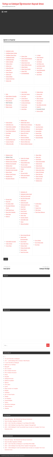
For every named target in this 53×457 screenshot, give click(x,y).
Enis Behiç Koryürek (41, 104)
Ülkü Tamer (38, 210)
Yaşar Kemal (23, 241)
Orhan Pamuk (39, 165)
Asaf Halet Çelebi (41, 66)
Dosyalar (7, 376)
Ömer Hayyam (39, 174)
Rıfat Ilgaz (8, 214)
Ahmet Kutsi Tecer (25, 62)
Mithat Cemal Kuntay (11, 174)
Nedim (22, 169)
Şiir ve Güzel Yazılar (10, 394)
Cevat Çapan (24, 104)
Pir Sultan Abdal (9, 203)
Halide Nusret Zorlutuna (26, 124)
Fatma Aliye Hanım (10, 129)
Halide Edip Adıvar (25, 122)
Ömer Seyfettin (39, 176)
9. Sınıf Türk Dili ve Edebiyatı (12, 362)
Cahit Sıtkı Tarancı (25, 94)
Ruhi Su (8, 216)
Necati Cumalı (24, 164)
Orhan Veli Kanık (40, 172)
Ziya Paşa (37, 244)
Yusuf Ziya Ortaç (24, 252)
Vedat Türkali (9, 243)
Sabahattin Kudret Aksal (26, 194)
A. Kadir (39, 55)
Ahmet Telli (24, 71)
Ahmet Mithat (9, 76)
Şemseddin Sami (24, 219)
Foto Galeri (7, 384)
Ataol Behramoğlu (41, 70)
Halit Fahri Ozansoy (25, 129)
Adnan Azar (8, 66)
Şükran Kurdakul (24, 224)
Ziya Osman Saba (39, 242)
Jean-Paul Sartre (39, 127)
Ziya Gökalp (38, 240)
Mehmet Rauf (9, 165)
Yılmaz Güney (24, 245)
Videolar (7, 408)
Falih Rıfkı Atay (9, 124)
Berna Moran (9, 100)
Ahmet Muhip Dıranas (26, 64)
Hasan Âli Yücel (24, 133)
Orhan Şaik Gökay (40, 170)
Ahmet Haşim (24, 60)
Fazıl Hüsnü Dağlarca (11, 131)
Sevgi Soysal (24, 211)
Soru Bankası (8, 398)
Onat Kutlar (38, 159)
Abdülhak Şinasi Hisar (11, 55)
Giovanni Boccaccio (10, 139)
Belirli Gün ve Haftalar (10, 364)
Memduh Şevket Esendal (11, 170)
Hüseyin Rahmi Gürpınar (26, 143)
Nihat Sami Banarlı (25, 175)
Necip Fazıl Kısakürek (26, 166)
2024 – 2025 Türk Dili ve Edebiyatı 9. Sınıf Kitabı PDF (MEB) (19, 423)
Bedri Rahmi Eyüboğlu (11, 96)
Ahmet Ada (8, 80)
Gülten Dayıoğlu (10, 143)
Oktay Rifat (38, 155)
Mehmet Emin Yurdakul (11, 161)
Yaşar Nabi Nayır (24, 243)
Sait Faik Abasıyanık (25, 198)
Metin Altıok (9, 172)
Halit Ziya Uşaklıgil (25, 131)
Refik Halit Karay (10, 210)
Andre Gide (39, 59)
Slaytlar (6, 396)
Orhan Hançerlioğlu (40, 161)
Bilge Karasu (9, 104)
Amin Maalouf (40, 57)
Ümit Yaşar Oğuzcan (40, 212)
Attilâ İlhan (39, 72)
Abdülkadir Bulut (10, 59)
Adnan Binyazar (9, 68)
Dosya (6, 374)
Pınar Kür (8, 201)
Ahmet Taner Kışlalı (26, 69)
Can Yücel (23, 96)
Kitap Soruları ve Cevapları (11, 388)
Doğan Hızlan (40, 92)
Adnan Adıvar (9, 63)
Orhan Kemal (39, 163)
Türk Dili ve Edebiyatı (10, 404)
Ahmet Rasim (24, 67)
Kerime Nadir (39, 135)
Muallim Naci (9, 176)
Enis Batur (39, 102)
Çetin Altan (23, 109)
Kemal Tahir (38, 133)
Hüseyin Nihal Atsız (25, 141)
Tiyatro (6, 402)
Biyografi (7, 366)
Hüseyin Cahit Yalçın (25, 139)
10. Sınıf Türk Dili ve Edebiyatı (12, 358)
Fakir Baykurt (9, 122)
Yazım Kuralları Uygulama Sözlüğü (13, 421)
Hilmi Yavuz (24, 135)
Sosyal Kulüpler (8, 400)
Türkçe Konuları (8, 406)
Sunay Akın (23, 215)
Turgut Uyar (38, 208)
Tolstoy (37, 205)
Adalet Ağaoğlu (9, 61)
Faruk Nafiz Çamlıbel (11, 126)
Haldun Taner (24, 120)
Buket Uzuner (9, 107)
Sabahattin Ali (24, 192)
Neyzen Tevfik (24, 173)
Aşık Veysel (39, 68)
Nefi (22, 171)
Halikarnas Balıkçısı (25, 126)
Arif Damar (39, 61)
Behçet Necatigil (10, 98)
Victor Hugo (9, 245)
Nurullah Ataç (24, 177)
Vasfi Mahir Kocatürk (11, 241)
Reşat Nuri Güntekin (10, 212)
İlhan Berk (38, 124)
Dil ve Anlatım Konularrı (11, 372)
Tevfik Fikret (38, 203)
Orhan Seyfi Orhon (40, 168)
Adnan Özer (8, 70)
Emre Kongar (40, 100)
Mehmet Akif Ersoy (10, 159)
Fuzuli (7, 137)
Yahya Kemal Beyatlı (25, 235)
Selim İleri (23, 207)
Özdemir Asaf (39, 178)
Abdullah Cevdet (10, 51)
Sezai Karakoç (24, 213)
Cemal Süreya (24, 98)
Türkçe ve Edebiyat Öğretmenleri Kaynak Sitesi (24, 3)
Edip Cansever (40, 98)
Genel (5, 259)
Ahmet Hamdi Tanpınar (26, 58)
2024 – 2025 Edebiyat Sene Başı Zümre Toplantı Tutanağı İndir (20, 425)
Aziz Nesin (39, 74)
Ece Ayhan (39, 96)
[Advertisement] (26, 25)
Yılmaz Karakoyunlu (25, 248)
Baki (7, 94)
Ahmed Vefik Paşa (10, 78)
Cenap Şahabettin (25, 100)
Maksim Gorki (9, 155)
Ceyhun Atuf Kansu (25, 102)
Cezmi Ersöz (24, 107)
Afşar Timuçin (9, 72)
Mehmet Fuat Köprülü (11, 163)
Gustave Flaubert (10, 141)
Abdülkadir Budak (10, 57)
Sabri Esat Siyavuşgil (25, 196)
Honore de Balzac (25, 137)
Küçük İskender (39, 137)
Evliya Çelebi (40, 111)
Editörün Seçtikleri (9, 380)
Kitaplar (7, 390)
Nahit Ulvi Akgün (25, 158)
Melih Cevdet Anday (10, 168)
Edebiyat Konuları (9, 378)
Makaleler (7, 392)
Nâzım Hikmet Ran (25, 162)
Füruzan (8, 135)
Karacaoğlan (38, 131)
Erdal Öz (39, 107)
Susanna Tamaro (24, 217)
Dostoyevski (39, 94)
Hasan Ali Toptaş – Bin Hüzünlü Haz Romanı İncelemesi (18, 419)
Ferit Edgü (8, 133)
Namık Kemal (24, 160)
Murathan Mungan (10, 178)
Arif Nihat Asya (40, 63)
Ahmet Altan (24, 56)
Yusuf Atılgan (24, 250)
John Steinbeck (39, 129)
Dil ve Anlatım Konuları (10, 370)
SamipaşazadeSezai (25, 204)
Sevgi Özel (23, 209)
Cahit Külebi (24, 92)
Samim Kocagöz (24, 202)
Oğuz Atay (38, 157)
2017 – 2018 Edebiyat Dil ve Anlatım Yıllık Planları (17, 360)
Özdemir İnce (39, 180)
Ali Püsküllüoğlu (25, 73)
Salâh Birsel (23, 200)
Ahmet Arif (8, 74)
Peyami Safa (9, 199)
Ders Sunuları (8, 368)
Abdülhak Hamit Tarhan (11, 53)
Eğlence (7, 382)
